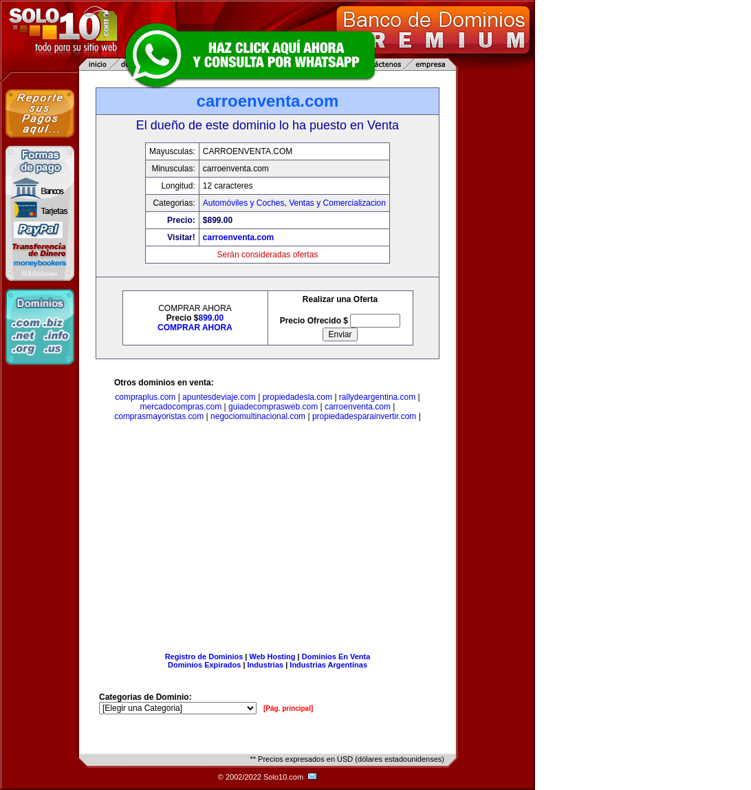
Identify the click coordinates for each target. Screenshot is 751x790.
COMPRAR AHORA (194, 327)
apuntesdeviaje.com (219, 397)
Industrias (266, 665)
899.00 (211, 318)
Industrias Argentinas (328, 665)
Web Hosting (273, 656)
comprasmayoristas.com (159, 416)
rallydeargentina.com (377, 397)
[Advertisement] (267, 539)
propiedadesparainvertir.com (364, 416)
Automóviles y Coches (244, 203)
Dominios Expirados (204, 665)
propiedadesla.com (297, 397)
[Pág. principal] (288, 708)
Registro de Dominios (204, 656)
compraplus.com (145, 397)
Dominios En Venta (336, 656)
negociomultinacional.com (257, 416)
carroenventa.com (238, 237)
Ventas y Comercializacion (337, 203)
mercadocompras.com (181, 407)
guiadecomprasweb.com (273, 407)
